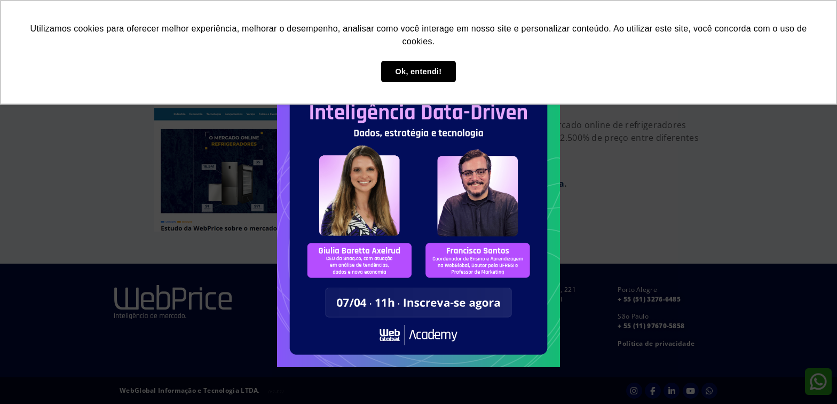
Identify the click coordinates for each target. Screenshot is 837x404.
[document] (418, 202)
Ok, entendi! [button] (419, 71)
